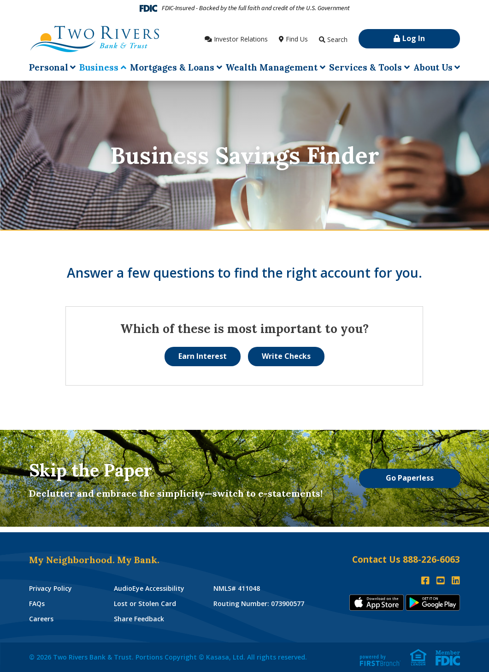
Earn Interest (202, 356)
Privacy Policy (50, 588)
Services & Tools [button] (365, 67)
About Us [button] (433, 67)
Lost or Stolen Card (145, 603)
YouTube (440, 580)
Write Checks (286, 356)
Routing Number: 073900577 (258, 603)
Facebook (425, 580)
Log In (413, 38)
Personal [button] (48, 67)
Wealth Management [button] (271, 67)
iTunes (376, 603)
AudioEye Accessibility (149, 588)
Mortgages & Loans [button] (172, 67)
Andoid (433, 603)
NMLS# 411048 (236, 588)
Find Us (297, 39)
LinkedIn (456, 580)
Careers (41, 618)
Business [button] (98, 67)
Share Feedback (139, 618)
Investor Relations (241, 39)
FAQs (37, 603)
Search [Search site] (337, 39)
